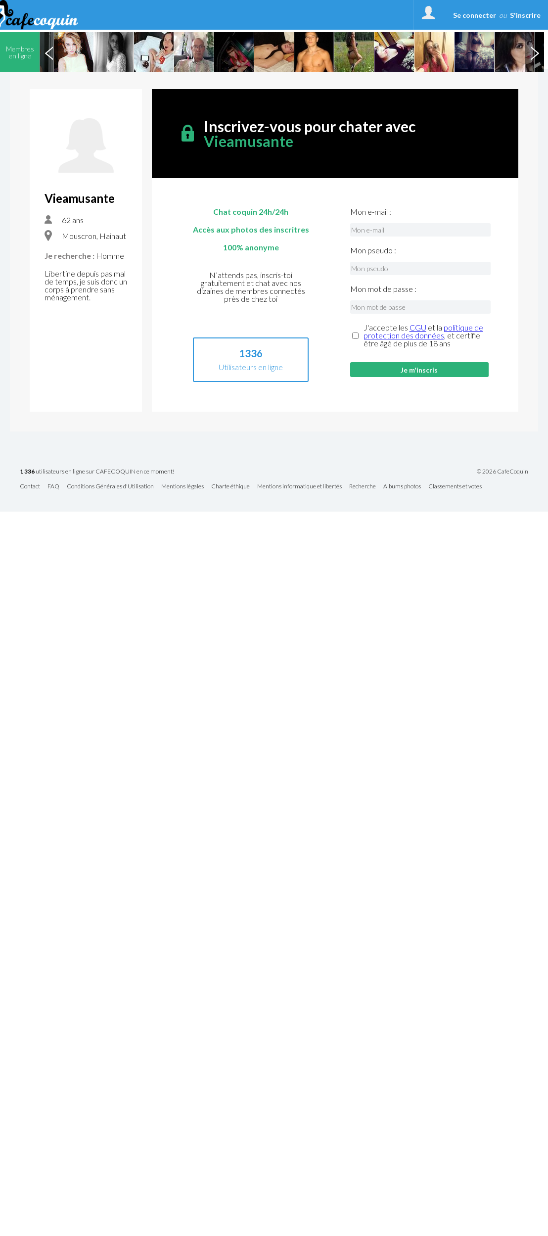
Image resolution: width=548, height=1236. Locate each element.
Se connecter (474, 15)
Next (534, 52)
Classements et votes (455, 486)
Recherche (362, 486)
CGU (418, 327)
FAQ (53, 486)
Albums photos (402, 486)
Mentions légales (182, 486)
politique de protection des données (423, 331)
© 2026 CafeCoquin (502, 472)
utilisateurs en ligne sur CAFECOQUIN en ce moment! (97, 472)
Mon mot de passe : (383, 289)
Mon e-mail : (370, 212)
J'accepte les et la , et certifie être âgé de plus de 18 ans (423, 335)
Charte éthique (230, 486)
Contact (30, 486)
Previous (49, 52)
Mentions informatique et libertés (299, 486)
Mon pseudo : (373, 250)
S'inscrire (525, 15)
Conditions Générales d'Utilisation (110, 486)
